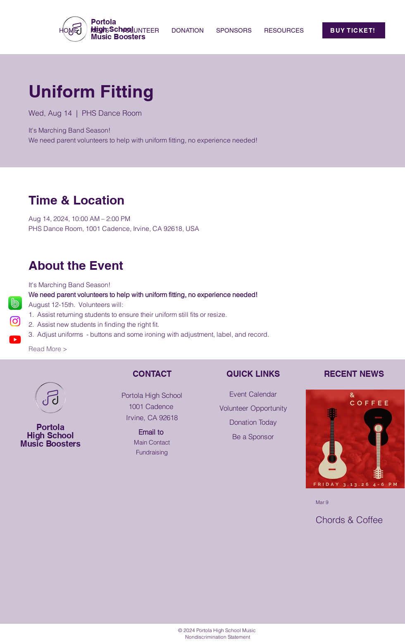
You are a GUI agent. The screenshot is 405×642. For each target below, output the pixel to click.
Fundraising (152, 452)
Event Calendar (253, 394)
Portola (50, 427)
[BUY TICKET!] (353, 30)
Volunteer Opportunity (253, 408)
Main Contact (152, 442)
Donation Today (253, 422)
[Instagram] (15, 321)
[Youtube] (15, 339)
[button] (284, 30)
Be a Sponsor (253, 436)
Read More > (48, 349)
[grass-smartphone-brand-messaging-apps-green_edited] (15, 303)
